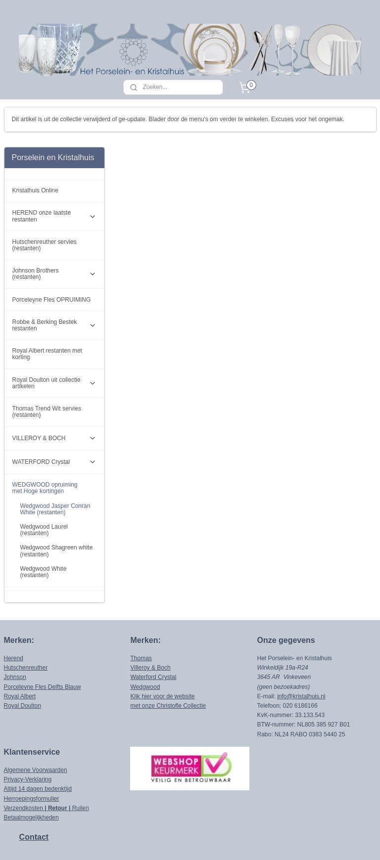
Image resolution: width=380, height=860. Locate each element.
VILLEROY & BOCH (54, 398)
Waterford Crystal (153, 637)
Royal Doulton (22, 665)
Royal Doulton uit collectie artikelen (54, 342)
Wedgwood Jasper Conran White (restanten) (55, 468)
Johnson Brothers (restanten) (54, 233)
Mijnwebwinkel (298, 842)
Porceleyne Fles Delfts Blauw (42, 646)
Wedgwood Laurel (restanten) (44, 490)
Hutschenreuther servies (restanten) (44, 205)
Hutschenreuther (26, 627)
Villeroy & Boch (150, 627)
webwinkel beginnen (221, 842)
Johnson (15, 637)
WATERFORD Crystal (54, 422)
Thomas (140, 618)
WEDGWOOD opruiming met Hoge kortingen (54, 447)
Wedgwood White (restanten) (43, 532)
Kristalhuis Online (35, 150)
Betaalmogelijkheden (31, 777)
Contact (34, 797)
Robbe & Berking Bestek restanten (54, 285)
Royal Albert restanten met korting (47, 313)
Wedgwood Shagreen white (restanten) (56, 510)
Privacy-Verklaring (28, 739)
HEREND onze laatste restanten (54, 175)
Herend (13, 618)
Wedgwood (145, 646)
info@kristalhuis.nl (301, 656)
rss (189, 842)
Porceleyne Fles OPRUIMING (51, 259)
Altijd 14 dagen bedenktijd (38, 748)
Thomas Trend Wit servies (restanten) (46, 371)
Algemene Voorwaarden (35, 729)
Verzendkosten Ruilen (46, 768)
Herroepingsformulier (31, 758)
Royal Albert (20, 656)
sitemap (171, 842)
